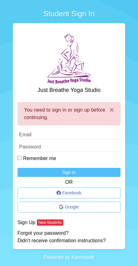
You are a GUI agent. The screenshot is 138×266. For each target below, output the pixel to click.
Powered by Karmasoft (69, 257)
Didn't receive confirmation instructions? (61, 240)
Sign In (69, 172)
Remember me (39, 158)
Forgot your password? (43, 233)
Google (69, 206)
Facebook (69, 192)
